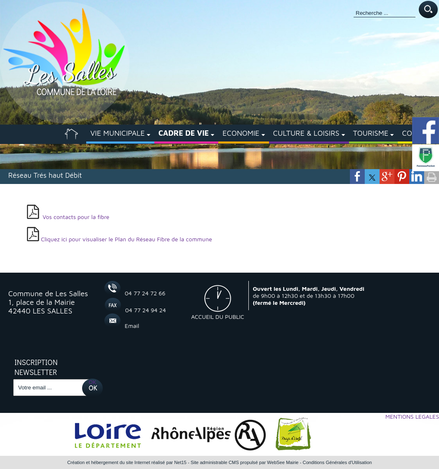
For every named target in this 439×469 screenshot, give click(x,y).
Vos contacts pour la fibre (76, 216)
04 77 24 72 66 (145, 293)
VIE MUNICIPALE (117, 133)
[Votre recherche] (384, 13)
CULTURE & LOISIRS (306, 133)
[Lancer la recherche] (428, 10)
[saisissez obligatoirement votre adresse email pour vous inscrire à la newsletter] (51, 387)
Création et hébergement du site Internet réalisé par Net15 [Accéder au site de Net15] (126, 462)
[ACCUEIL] (71, 134)
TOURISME (371, 133)
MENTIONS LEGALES (412, 416)
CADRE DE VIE (183, 133)
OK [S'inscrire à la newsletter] (93, 381)
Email (132, 325)
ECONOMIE (240, 133)
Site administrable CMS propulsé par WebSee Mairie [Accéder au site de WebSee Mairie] (245, 462)
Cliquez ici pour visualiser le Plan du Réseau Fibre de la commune (126, 239)
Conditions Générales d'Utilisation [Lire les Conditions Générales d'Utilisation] (337, 462)
